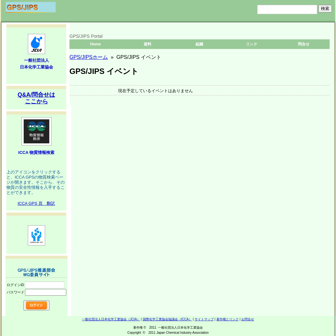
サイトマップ (204, 319)
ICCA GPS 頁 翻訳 (36, 203)
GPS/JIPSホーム (88, 57)
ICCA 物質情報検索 (36, 152)
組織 (199, 44)
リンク (251, 44)
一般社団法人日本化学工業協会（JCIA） (111, 319)
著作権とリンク (227, 319)
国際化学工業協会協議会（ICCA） (167, 319)
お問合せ (247, 319)
